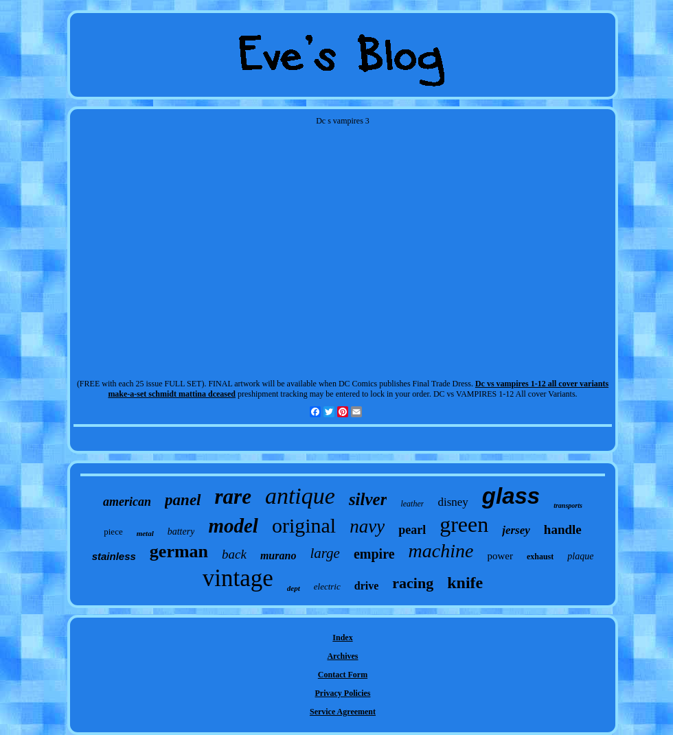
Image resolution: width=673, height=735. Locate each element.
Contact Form (342, 674)
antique (300, 496)
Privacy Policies (343, 693)
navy (367, 526)
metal (145, 533)
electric (327, 586)
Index (342, 637)
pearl (412, 530)
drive (366, 586)
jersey (516, 530)
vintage (238, 578)
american (127, 502)
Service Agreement (343, 711)
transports (568, 505)
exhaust (540, 556)
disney (452, 502)
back (234, 554)
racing (412, 583)
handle (563, 529)
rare (233, 497)
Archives (342, 656)
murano (278, 555)
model (233, 526)
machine (441, 550)
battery (181, 531)
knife (465, 583)
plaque (580, 556)
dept (293, 588)
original (304, 525)
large (325, 553)
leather (412, 504)
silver (368, 499)
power (500, 555)
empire (374, 553)
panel (183, 500)
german (179, 551)
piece (113, 531)
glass (511, 496)
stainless (114, 556)
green (464, 524)
